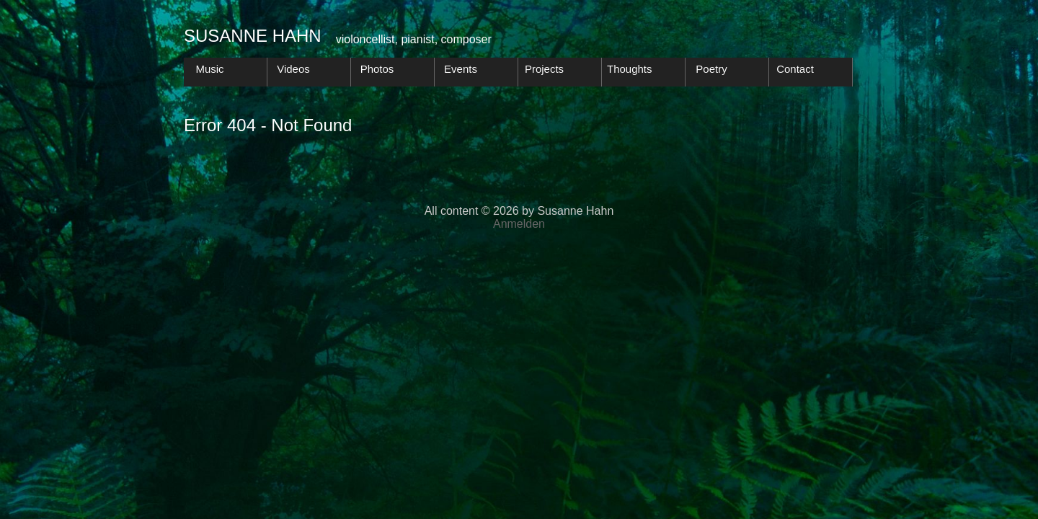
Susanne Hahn (252, 35)
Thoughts (629, 69)
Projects (544, 69)
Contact (795, 69)
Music (209, 69)
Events (460, 69)
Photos (377, 69)
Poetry (711, 69)
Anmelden (519, 224)
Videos (293, 69)
